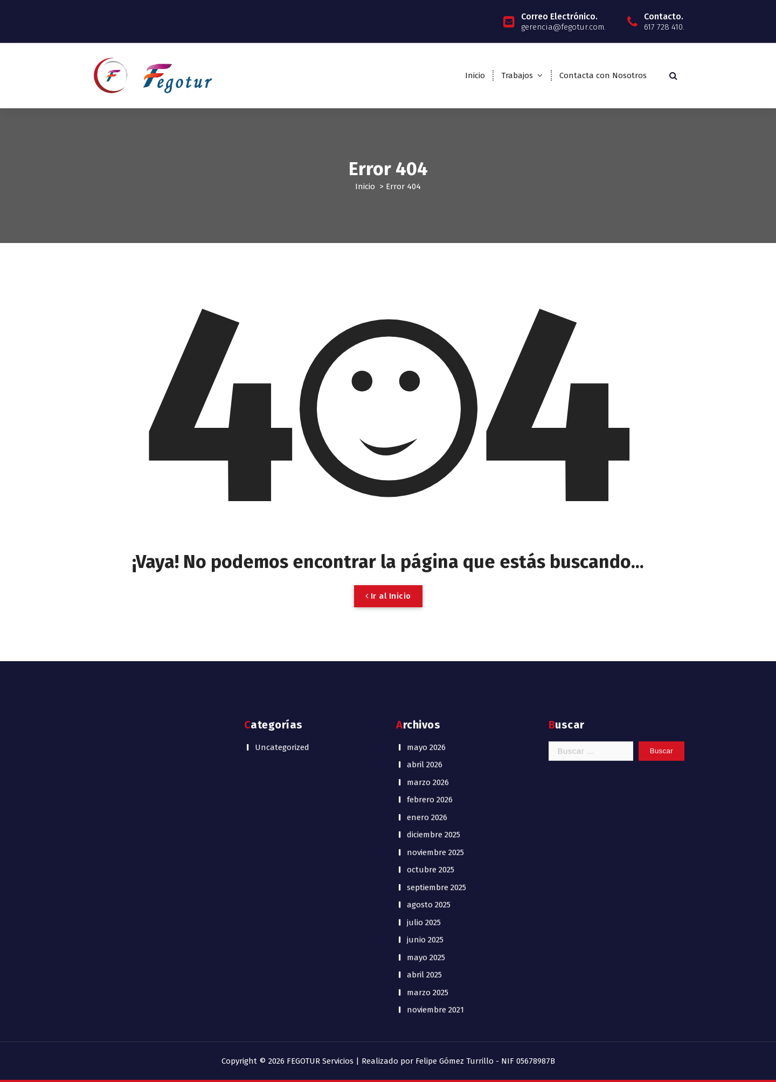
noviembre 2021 (435, 776)
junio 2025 (425, 706)
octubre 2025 (430, 636)
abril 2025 (424, 741)
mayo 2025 (426, 724)
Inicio (475, 75)
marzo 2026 (428, 549)
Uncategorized (282, 514)
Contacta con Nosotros (603, 75)
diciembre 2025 (433, 601)
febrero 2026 (430, 566)
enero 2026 (427, 584)
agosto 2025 (429, 671)
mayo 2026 (426, 514)
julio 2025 (424, 689)
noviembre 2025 (435, 619)
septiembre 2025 (436, 654)
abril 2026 (424, 531)
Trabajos (517, 75)
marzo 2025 (427, 759)
